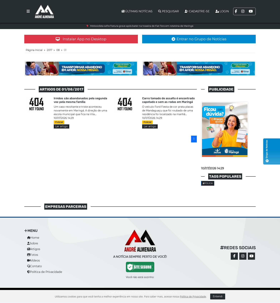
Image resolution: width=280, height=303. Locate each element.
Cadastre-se (197, 11)
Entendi (217, 296)
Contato (34, 266)
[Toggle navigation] (28, 11)
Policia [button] (208, 183)
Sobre (32, 243)
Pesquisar (168, 11)
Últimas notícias (137, 11)
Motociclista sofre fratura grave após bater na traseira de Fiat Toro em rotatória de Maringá (141, 26)
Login (222, 11)
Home (33, 237)
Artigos (33, 249)
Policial (59, 122)
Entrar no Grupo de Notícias (199, 39)
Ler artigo (61, 126)
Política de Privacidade (44, 272)
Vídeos (33, 260)
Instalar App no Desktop (81, 39)
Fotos (32, 254)
